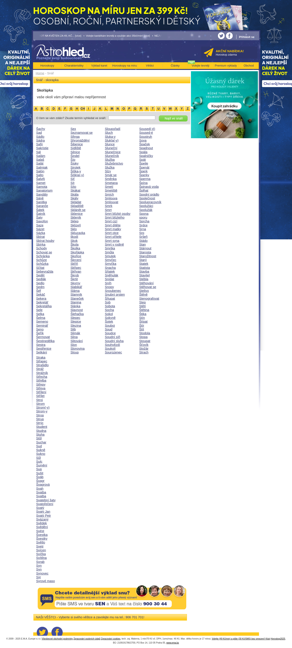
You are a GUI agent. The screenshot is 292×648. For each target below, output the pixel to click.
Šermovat (43, 337)
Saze (39, 225)
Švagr (40, 481)
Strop (40, 415)
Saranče (42, 206)
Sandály (42, 194)
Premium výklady (226, 65)
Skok (74, 240)
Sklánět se (77, 210)
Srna (142, 229)
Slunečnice (112, 152)
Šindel (74, 156)
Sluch (109, 132)
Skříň (74, 263)
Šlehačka (77, 314)
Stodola (144, 333)
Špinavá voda (149, 186)
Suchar (41, 442)
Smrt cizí (111, 221)
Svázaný (42, 519)
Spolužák (145, 210)
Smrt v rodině (114, 244)
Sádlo (40, 136)
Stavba (144, 271)
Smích (109, 194)
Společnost (147, 198)
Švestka (42, 535)
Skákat (75, 190)
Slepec (75, 318)
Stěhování (146, 283)
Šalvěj (40, 179)
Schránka (43, 256)
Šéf (38, 291)
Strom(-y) (43, 407)
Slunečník (112, 156)
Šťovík (143, 345)
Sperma (144, 179)
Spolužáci (146, 206)
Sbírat (40, 236)
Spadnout (146, 148)
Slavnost (76, 310)
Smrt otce (112, 233)
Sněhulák (111, 275)
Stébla (143, 279)
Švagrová (43, 484)
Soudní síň (112, 337)
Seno (40, 329)
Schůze (41, 260)
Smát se (111, 175)
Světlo (40, 542)
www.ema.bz (172, 643)
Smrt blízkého (114, 217)
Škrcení (75, 260)
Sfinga (75, 136)
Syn (39, 565)
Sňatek (110, 271)
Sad (39, 132)
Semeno (42, 321)
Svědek (41, 523)
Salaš (40, 159)
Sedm (40, 287)
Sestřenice (43, 348)
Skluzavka (77, 233)
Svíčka (41, 554)
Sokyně (110, 318)
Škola (74, 244)
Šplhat (143, 190)
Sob (108, 302)
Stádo (143, 240)
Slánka (75, 306)
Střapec (41, 361)
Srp (141, 233)
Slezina (75, 325)
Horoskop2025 (278, 639)
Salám (40, 156)
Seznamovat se (81, 132)
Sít (72, 183)
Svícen (41, 550)
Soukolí (110, 348)
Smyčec (110, 260)
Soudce (110, 333)
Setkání (41, 352)
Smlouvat (111, 202)
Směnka (111, 179)
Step (142, 302)
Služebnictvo (114, 163)
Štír (141, 325)
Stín (142, 318)
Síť (72, 179)
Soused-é (146, 132)
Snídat (109, 279)
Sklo (73, 229)
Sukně (40, 450)
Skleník (75, 217)
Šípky (74, 163)
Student (41, 427)
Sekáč (40, 294)
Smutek (110, 256)
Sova (143, 140)
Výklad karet (99, 65)
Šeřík (40, 333)
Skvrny (75, 283)
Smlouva (111, 198)
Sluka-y (110, 136)
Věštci (150, 65)
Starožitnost (147, 256)
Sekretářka (44, 306)
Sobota (110, 306)
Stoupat (144, 341)
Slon (73, 345)
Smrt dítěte (112, 225)
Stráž (40, 369)
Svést (40, 531)
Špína (143, 183)
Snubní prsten (115, 294)
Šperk (143, 171)
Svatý (40, 508)
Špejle (143, 163)
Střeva (41, 388)
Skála (74, 194)
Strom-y (41, 411)
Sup (39, 469)
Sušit (39, 473)
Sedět (40, 275)
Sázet (40, 229)
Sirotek (75, 167)
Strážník (42, 373)
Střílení (41, 392)
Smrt (108, 210)
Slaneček (77, 298)
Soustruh (145, 136)
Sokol (109, 314)
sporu (143, 217)
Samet (41, 183)
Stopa (143, 337)
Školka (75, 248)
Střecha (41, 376)
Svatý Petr (43, 515)
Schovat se (44, 252)
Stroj (39, 400)
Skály (74, 198)
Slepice (75, 321)
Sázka (40, 233)
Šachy (40, 129)
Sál (38, 152)
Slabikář (76, 287)
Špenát (144, 167)
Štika (142, 314)
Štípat (143, 321)
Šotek (109, 321)
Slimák (75, 333)
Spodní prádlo (149, 194)
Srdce (143, 225)
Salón (40, 171)
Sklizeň (75, 225)
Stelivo (144, 291)
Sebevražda (44, 271)
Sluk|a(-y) (111, 140)
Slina (74, 337)
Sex (73, 129)
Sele (39, 310)
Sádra (40, 140)
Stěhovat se (147, 287)
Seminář (42, 325)
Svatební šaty (46, 500)
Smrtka (110, 248)
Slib (73, 329)
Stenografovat (149, 298)
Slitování (76, 341)
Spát (142, 159)
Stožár (144, 348)
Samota (41, 186)
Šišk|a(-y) (77, 175)
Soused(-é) (147, 129)
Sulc (39, 461)
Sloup (74, 352)
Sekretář (42, 302)
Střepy (41, 384)
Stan (142, 244)
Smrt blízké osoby (117, 213)
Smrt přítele (113, 236)
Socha (109, 310)
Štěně (143, 294)
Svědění (42, 527)
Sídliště (75, 148)
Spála (143, 152)
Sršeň (143, 236)
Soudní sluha (114, 341)
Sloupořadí (112, 129)
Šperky (144, 175)
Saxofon (42, 221)
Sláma (75, 291)
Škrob (74, 275)
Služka (109, 167)
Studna (41, 431)
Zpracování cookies (110, 639)
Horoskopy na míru (124, 65)
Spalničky (146, 156)
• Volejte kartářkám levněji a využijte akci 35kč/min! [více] (116, 35)
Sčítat (40, 268)
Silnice (75, 152)
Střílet (40, 396)
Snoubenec (113, 291)
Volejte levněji (200, 65)
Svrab (40, 562)
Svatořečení (44, 504)
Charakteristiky (73, 65)
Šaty (39, 217)
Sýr (38, 577)
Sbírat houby (45, 240)
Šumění (41, 465)
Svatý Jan (43, 511)
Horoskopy (47, 65)
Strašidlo (42, 365)
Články (175, 65)
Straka (41, 357)
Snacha (110, 268)
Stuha (40, 434)
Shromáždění (80, 140)
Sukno (40, 454)
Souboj (110, 325)
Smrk (108, 206)
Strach (144, 352)
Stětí (142, 306)
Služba (110, 159)
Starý (143, 260)
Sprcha (144, 221)
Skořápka (77, 252)
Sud (39, 446)
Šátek (40, 210)
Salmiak (42, 167)
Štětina (144, 310)
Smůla (109, 252)
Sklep (74, 221)
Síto (73, 186)
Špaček (144, 144)
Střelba (41, 380)
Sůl (38, 458)
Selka (40, 314)
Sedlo (40, 283)
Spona (144, 213)
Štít (141, 329)
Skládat (75, 202)
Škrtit (74, 279)
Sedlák (41, 279)
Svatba (41, 492)
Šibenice (76, 144)
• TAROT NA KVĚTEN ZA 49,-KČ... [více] (57, 35)
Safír (39, 144)
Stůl (39, 438)
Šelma (40, 318)
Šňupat (110, 298)
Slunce (110, 144)
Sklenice (76, 213)
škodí (74, 236)
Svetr (40, 546)
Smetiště (111, 190)
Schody (41, 248)
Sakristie (42, 148)
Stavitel (144, 275)
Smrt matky (113, 229)
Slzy (108, 171)
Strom (40, 404)
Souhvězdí (112, 345)
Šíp (72, 159)
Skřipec (75, 268)
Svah (39, 488)
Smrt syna (112, 240)
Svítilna (41, 558)
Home (40, 73)
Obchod (249, 65)
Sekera (41, 298)
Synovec (42, 573)
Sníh (108, 283)
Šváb (39, 477)
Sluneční (111, 148)
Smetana (111, 183)
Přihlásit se (246, 37)
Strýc (39, 423)
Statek (143, 263)
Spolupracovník (150, 202)
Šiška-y (75, 171)
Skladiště (76, 206)
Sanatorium (44, 190)
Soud (108, 329)
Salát (39, 163)
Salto (39, 175)
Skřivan (75, 271)
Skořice (75, 256)
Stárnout (145, 248)
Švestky (41, 538)
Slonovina (77, 348)
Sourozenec (113, 352)
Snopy (109, 287)
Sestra (41, 345)
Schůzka (42, 263)
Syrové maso (45, 581)
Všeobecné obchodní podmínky (57, 639)
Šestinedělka (45, 341)
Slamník (76, 294)
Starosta (145, 252)
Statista (144, 268)
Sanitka (41, 202)
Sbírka (41, 244)
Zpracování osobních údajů (86, 639)
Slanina (75, 302)
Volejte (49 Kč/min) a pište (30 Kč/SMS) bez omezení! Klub (241, 639)
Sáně (40, 198)
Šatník (40, 213)
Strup (40, 419)
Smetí (109, 186)
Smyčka (110, 263)
